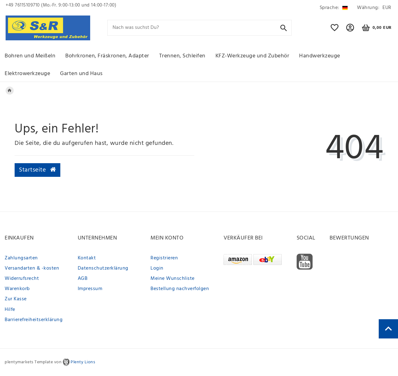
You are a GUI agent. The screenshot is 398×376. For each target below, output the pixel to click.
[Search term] (199, 28)
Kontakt (87, 258)
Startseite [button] (37, 170)
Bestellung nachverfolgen (179, 289)
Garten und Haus (81, 73)
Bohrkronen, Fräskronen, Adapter (107, 55)
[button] (350, 30)
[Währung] (373, 8)
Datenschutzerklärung (103, 268)
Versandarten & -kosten (32, 268)
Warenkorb (17, 289)
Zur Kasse (16, 299)
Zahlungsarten (21, 258)
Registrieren (164, 258)
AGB (83, 279)
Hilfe (10, 310)
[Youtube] (305, 262)
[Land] (334, 8)
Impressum (90, 289)
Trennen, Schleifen (182, 55)
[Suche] (283, 27)
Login (157, 268)
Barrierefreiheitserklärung (33, 320)
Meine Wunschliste (172, 279)
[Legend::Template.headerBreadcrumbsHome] (10, 91)
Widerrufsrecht (22, 279)
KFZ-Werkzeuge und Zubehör (252, 55)
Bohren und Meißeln (30, 55)
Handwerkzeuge (319, 55)
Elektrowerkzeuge (27, 73)
